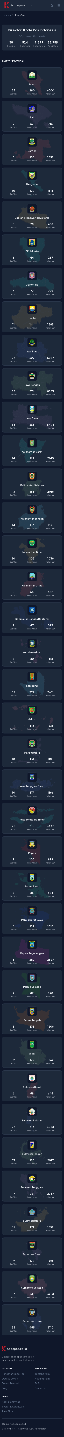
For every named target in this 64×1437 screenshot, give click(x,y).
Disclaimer (40, 1388)
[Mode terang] (52, 5)
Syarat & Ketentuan (13, 1406)
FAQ (37, 1383)
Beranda (6, 15)
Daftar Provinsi (10, 1383)
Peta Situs (7, 1411)
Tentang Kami (42, 1373)
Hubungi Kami (42, 1378)
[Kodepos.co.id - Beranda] (19, 5)
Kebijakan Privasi (11, 1401)
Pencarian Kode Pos (13, 1373)
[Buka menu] (59, 5)
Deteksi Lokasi (10, 1378)
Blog (5, 1388)
